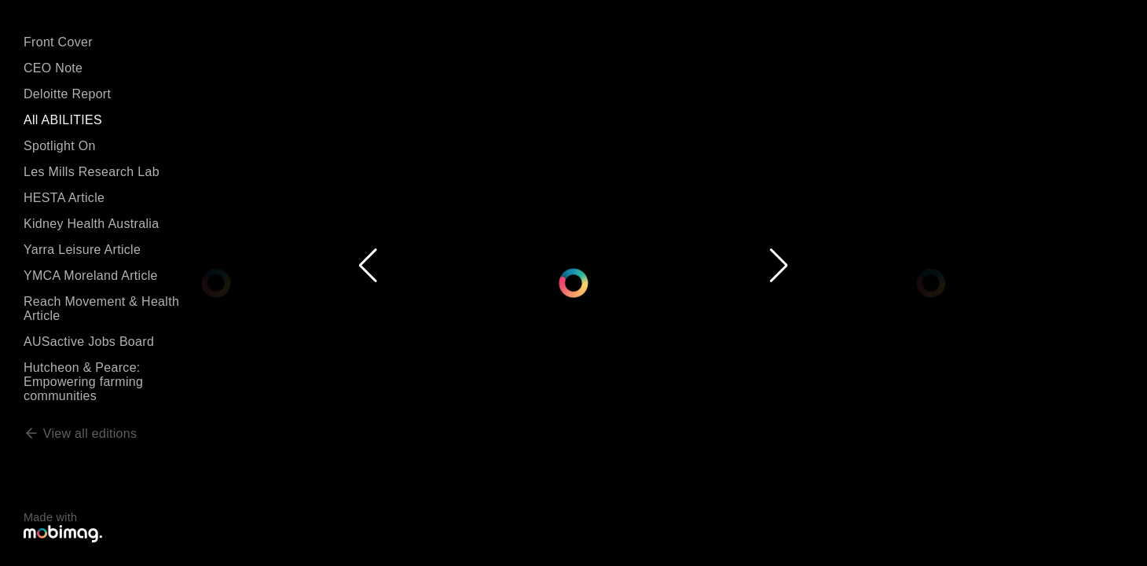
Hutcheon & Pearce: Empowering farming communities (83, 381)
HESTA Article (64, 197)
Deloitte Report (67, 94)
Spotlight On (60, 146)
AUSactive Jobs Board (89, 341)
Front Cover (58, 42)
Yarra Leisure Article (82, 249)
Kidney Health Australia (91, 223)
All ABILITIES (63, 120)
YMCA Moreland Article (91, 275)
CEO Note (53, 68)
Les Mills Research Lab (91, 171)
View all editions (80, 433)
